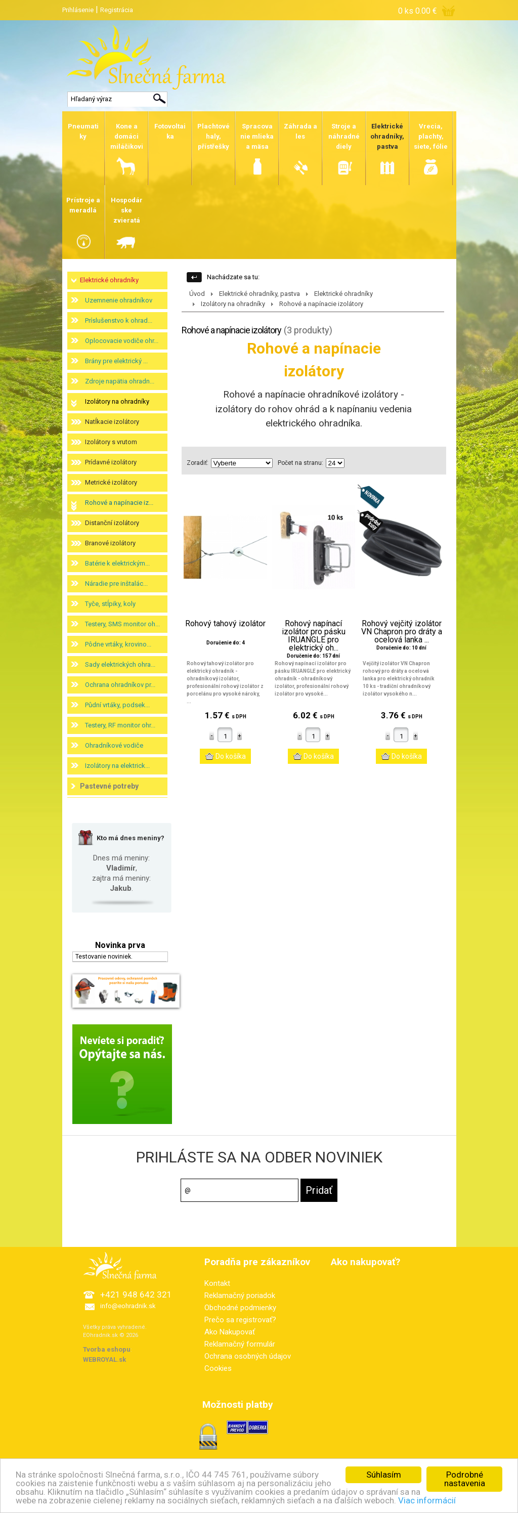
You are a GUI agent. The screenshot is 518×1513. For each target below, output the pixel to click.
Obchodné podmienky (240, 1307)
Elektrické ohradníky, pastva (259, 293)
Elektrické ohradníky (109, 280)
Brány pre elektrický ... (116, 361)
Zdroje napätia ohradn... (119, 381)
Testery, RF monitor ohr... (120, 725)
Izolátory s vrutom (111, 442)
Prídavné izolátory (111, 462)
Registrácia (116, 10)
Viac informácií (427, 1504)
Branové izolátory (110, 543)
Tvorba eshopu (107, 1349)
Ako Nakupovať (229, 1331)
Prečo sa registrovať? (240, 1319)
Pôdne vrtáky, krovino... (118, 644)
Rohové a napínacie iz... (119, 502)
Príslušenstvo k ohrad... (118, 320)
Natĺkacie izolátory (112, 421)
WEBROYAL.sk (104, 1359)
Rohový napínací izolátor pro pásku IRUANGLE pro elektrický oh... (314, 636)
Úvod (197, 293)
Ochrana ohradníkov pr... (120, 684)
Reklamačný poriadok (239, 1295)
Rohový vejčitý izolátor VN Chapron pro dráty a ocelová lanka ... (401, 632)
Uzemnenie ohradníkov (118, 300)
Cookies (218, 1368)
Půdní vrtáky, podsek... (117, 705)
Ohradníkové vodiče (114, 745)
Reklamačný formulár (239, 1344)
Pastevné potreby (109, 786)
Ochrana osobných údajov (247, 1356)
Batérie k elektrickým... (117, 563)
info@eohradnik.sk (128, 1306)
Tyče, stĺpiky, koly (110, 604)
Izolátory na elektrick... (117, 765)
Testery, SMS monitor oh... (122, 624)
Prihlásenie (78, 10)
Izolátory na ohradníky (117, 401)
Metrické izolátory (111, 482)
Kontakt (217, 1283)
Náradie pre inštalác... (116, 583)
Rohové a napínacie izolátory (321, 304)
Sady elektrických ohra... (120, 664)
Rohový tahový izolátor (225, 624)
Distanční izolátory (112, 523)
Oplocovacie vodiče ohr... (121, 340)
